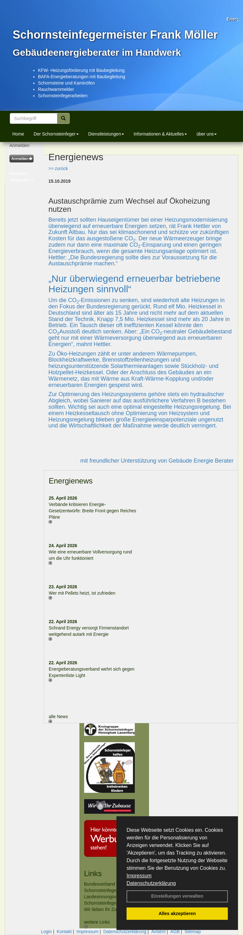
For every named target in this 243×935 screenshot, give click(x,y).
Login (46, 931)
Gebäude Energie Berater (201, 461)
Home (18, 133)
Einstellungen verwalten (177, 896)
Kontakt (64, 931)
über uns (206, 133)
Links (93, 873)
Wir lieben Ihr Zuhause (106, 909)
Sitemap (192, 931)
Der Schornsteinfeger (56, 133)
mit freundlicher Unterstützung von (124, 461)
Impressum (139, 875)
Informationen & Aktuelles (160, 133)
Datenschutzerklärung (151, 883)
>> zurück (58, 168)
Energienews (71, 481)
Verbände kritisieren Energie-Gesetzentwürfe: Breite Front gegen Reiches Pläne (92, 511)
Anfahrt (158, 931)
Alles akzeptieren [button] (177, 913)
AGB (175, 931)
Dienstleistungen (106, 133)
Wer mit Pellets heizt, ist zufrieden (82, 593)
